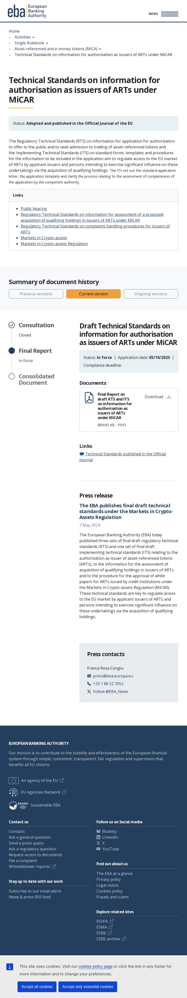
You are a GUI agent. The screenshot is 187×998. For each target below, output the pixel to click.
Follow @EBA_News (110, 691)
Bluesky (109, 831)
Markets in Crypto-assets (44, 237)
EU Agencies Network (34, 792)
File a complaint (23, 860)
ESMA (101, 927)
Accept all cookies (37, 987)
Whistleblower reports (29, 866)
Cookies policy (109, 891)
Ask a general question (30, 837)
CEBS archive (108, 938)
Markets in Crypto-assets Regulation (54, 243)
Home (14, 31)
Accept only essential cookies (87, 987)
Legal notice (107, 885)
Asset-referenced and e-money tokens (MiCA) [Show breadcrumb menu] (56, 48)
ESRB (101, 933)
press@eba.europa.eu (113, 676)
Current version (93, 294)
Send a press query (26, 843)
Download (158, 396)
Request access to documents (35, 854)
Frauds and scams (112, 897)
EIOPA (102, 921)
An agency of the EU (33, 780)
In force (35, 355)
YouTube (110, 849)
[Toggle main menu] (162, 13)
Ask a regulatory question (32, 849)
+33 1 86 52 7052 (108, 683)
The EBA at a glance (114, 873)
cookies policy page (95, 966)
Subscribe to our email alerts (35, 891)
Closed (36, 329)
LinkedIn (110, 837)
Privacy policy (108, 879)
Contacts (17, 831)
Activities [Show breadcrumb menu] (23, 37)
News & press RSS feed (30, 897)
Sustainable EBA (34, 805)
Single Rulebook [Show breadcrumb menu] (29, 43)
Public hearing (34, 208)
